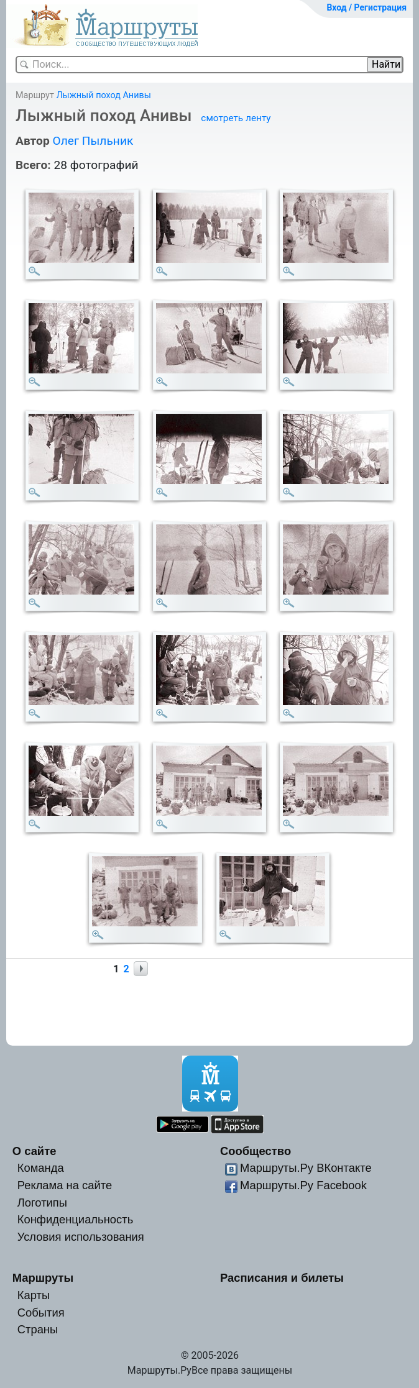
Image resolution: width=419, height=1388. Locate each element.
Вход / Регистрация (366, 7)
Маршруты (43, 1277)
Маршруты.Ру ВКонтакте (306, 1167)
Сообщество (255, 1150)
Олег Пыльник (92, 141)
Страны (37, 1329)
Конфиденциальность (75, 1219)
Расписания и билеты (282, 1277)
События (41, 1312)
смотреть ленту (235, 118)
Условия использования (80, 1236)
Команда (40, 1167)
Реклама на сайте (65, 1185)
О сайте (34, 1150)
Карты (33, 1295)
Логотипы (42, 1202)
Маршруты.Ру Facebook (303, 1185)
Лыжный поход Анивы (103, 95)
